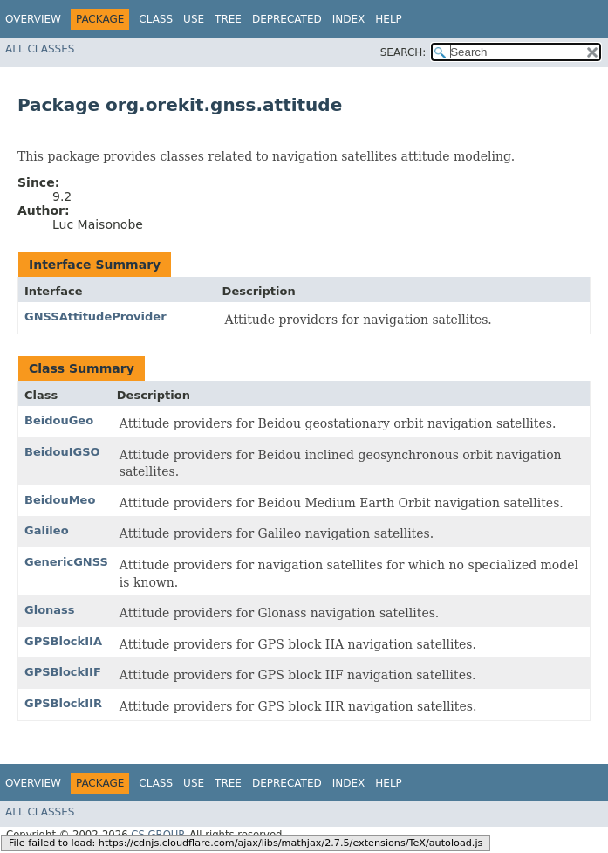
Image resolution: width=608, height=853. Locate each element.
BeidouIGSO (62, 451)
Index (348, 19)
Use (193, 19)
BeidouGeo (58, 420)
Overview (33, 19)
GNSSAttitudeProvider (95, 316)
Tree (228, 19)
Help (388, 19)
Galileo (46, 530)
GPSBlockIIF (62, 671)
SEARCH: (403, 52)
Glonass (49, 609)
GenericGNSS (66, 561)
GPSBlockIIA (63, 641)
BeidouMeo (59, 499)
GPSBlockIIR (63, 703)
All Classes (39, 49)
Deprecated (287, 19)
